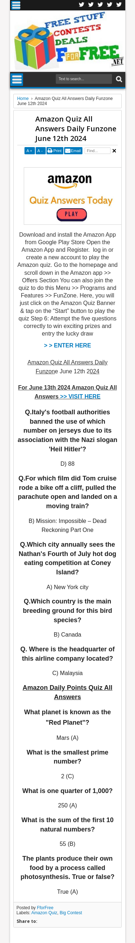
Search (118, 79)
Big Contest (71, 912)
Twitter (91, 5)
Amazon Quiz (44, 912)
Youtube (119, 5)
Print (57, 151)
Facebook (81, 5)
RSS (109, 5)
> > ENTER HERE (67, 345)
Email (76, 151)
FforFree (45, 907)
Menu (15, 5)
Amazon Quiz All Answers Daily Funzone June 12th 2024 (75, 128)
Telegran (100, 5)
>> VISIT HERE (80, 396)
